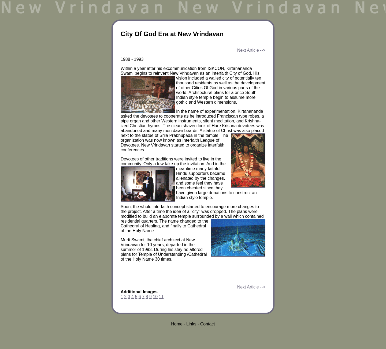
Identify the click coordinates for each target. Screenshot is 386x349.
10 (155, 296)
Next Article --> (251, 50)
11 (161, 296)
